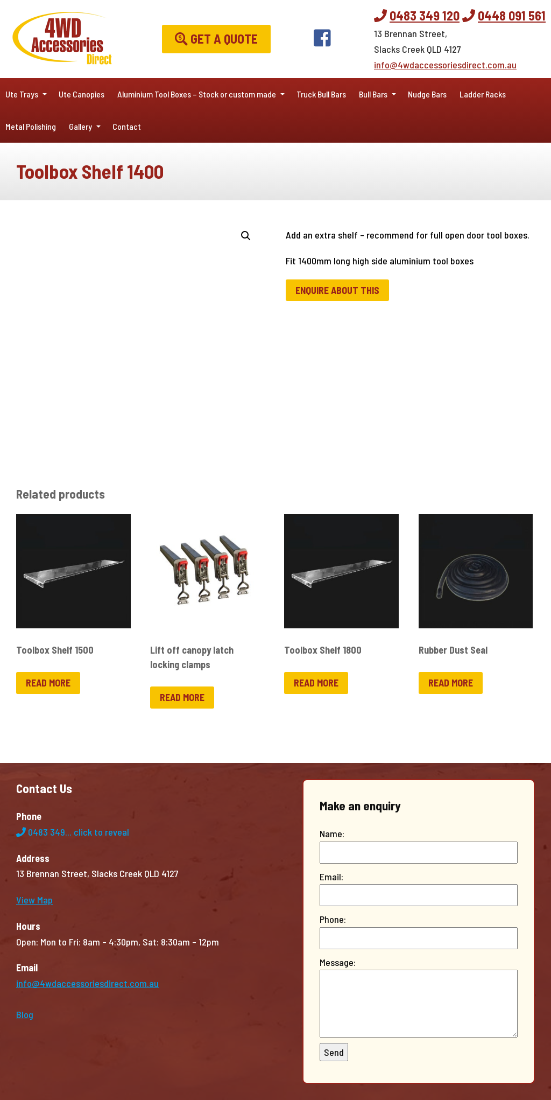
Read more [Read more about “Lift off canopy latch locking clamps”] (182, 697)
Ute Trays (21, 94)
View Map (34, 900)
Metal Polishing (30, 126)
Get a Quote (216, 38)
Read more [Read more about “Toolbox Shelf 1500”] (48, 683)
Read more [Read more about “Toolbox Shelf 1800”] (316, 683)
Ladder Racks (483, 94)
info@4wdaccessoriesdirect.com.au (445, 65)
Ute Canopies (81, 94)
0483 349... (72, 832)
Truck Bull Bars (321, 94)
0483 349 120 (425, 15)
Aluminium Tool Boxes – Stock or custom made (196, 94)
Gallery (80, 126)
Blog (24, 1014)
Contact (126, 126)
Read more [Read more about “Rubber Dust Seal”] (450, 683)
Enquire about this (337, 290)
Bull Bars (373, 94)
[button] (246, 236)
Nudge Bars (427, 94)
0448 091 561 (512, 15)
